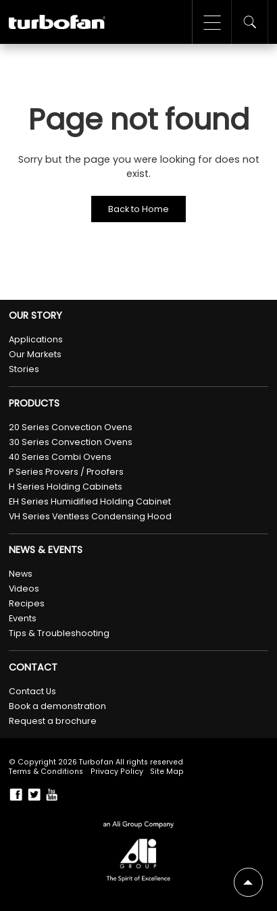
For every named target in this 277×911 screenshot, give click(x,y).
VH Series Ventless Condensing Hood (90, 516)
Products (34, 403)
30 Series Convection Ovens (70, 442)
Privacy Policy (117, 771)
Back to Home (138, 209)
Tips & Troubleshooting (59, 633)
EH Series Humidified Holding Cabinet (90, 501)
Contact (33, 667)
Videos (24, 588)
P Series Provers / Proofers (66, 471)
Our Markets (35, 354)
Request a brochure (53, 721)
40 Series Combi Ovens (60, 457)
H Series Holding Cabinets (65, 486)
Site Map (167, 771)
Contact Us (32, 691)
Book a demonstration (57, 706)
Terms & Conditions (46, 771)
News (20, 573)
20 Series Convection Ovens (70, 427)
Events (22, 618)
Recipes (27, 603)
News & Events (45, 550)
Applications (36, 339)
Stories (24, 369)
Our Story (35, 315)
